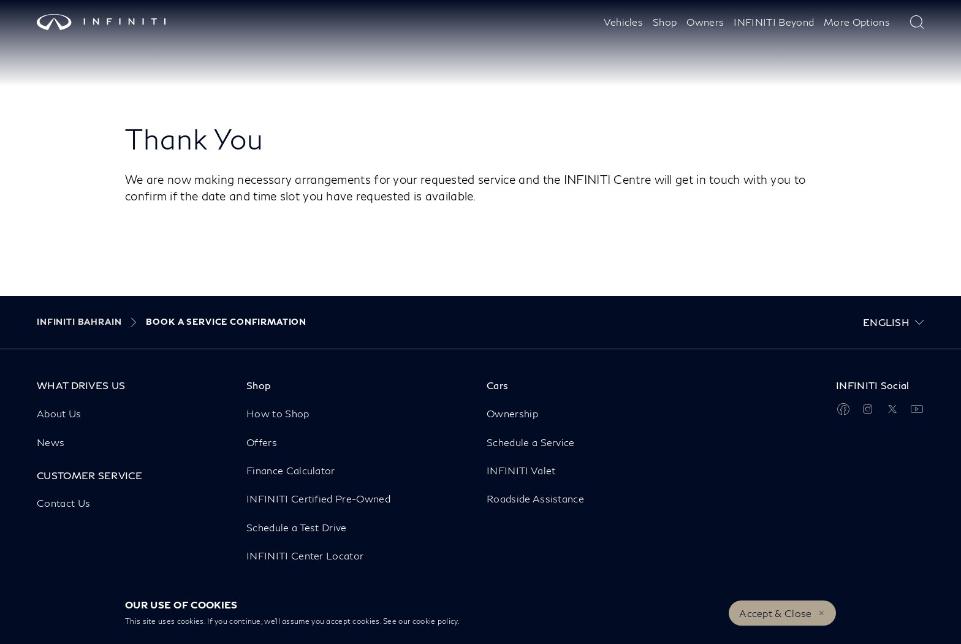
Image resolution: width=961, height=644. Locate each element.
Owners (705, 22)
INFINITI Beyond (774, 22)
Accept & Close (775, 613)
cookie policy (435, 621)
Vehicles (624, 22)
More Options (857, 22)
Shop (665, 22)
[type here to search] (917, 22)
